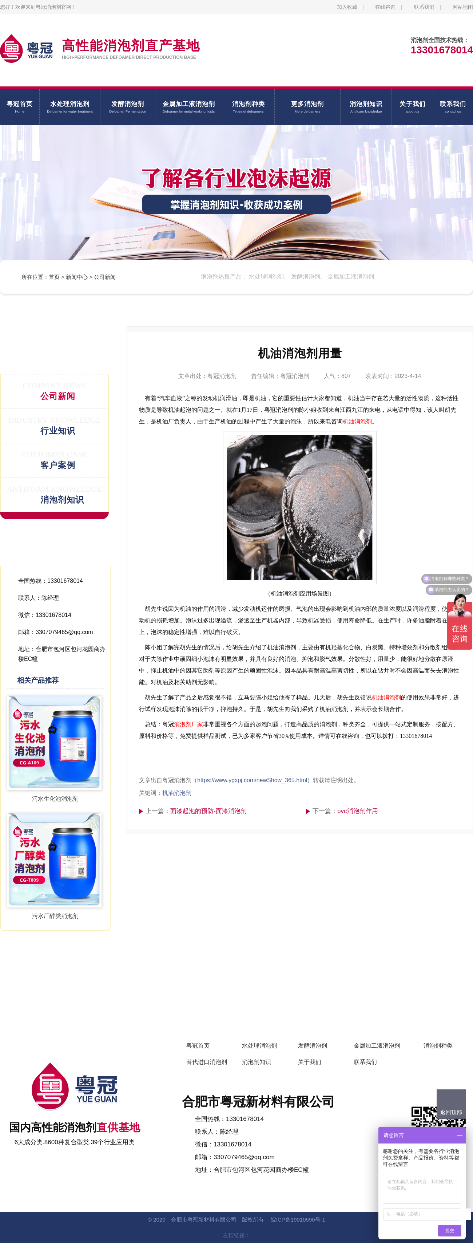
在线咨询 (385, 7)
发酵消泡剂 (312, 1046)
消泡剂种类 (438, 1046)
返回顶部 (451, 1112)
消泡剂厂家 (188, 724)
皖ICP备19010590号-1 (298, 1219)
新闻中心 (77, 277)
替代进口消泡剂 (206, 1062)
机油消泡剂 (357, 421)
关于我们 (309, 1062)
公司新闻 (105, 277)
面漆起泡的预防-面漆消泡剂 (208, 811)
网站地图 (463, 7)
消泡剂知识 (256, 1062)
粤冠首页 (198, 1046)
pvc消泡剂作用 (357, 811)
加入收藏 (347, 7)
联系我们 (424, 7)
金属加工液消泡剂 (377, 1046)
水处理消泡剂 (259, 1046)
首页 (54, 277)
